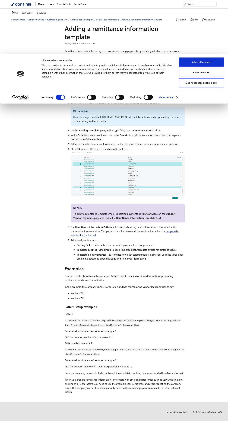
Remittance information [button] (29, 104)
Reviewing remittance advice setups (39, 137)
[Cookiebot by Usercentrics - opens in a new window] (20, 43)
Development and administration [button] (29, 159)
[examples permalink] (85, 268)
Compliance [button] (18, 164)
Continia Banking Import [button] (27, 67)
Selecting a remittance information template (38, 123)
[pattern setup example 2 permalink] (94, 342)
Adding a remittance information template (38, 131)
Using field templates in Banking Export (38, 81)
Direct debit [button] (23, 149)
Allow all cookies (201, 8)
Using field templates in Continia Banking (36, 62)
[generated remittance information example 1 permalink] (118, 330)
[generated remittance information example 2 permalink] (118, 359)
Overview (20, 57)
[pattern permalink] (75, 314)
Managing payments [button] (28, 90)
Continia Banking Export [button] (27, 71)
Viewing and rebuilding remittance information (38, 116)
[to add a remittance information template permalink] (151, 84)
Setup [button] (21, 85)
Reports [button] (21, 154)
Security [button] (22, 95)
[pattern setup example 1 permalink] (99, 307)
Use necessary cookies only (201, 29)
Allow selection (201, 18)
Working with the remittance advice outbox (39, 144)
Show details (166, 43)
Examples (197, 52)
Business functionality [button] (23, 53)
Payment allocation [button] (27, 100)
